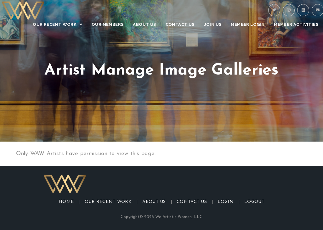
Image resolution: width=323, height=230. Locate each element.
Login (226, 201)
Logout (254, 201)
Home (66, 201)
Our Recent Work (108, 201)
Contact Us (192, 201)
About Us (154, 201)
